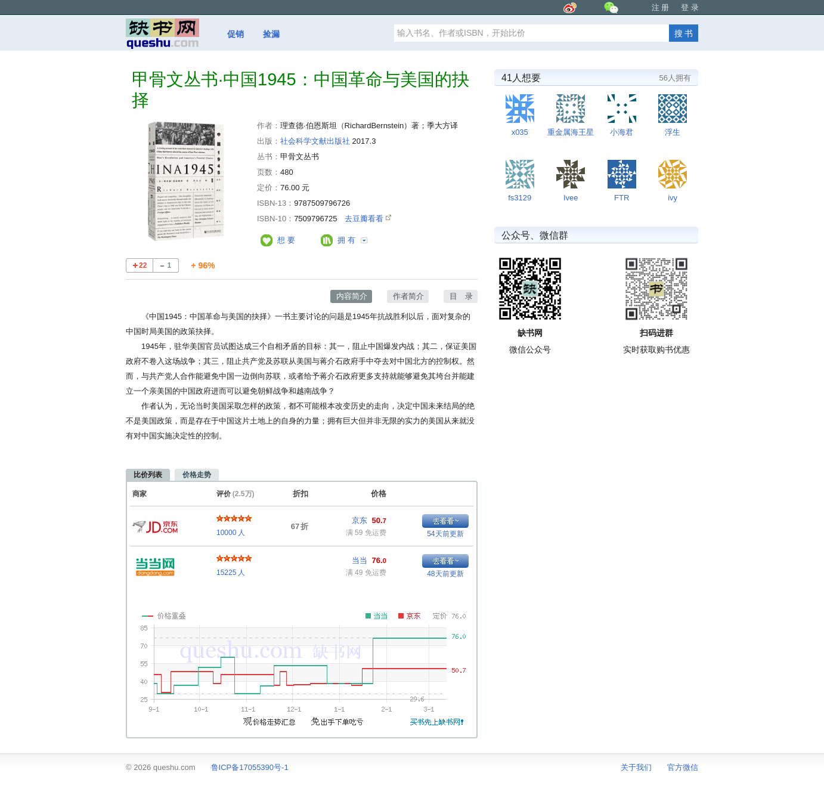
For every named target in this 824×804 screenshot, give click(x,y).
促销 (235, 34)
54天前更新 (445, 534)
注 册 (661, 7)
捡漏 (271, 34)
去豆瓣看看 (365, 218)
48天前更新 (445, 574)
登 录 (690, 7)
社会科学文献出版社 (315, 141)
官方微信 (682, 767)
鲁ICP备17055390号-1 (250, 767)
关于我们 (636, 767)
